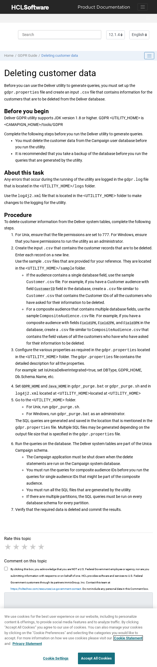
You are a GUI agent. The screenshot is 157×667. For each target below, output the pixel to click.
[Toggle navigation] (143, 7)
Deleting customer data (59, 55)
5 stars (41, 545)
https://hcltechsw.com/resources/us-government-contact (46, 587)
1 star (8, 545)
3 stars (25, 545)
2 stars (16, 545)
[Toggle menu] (148, 18)
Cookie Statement (128, 640)
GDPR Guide (27, 55)
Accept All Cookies (96, 660)
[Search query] (59, 34)
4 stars (33, 545)
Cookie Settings (56, 660)
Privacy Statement (27, 645)
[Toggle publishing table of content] (149, 55)
